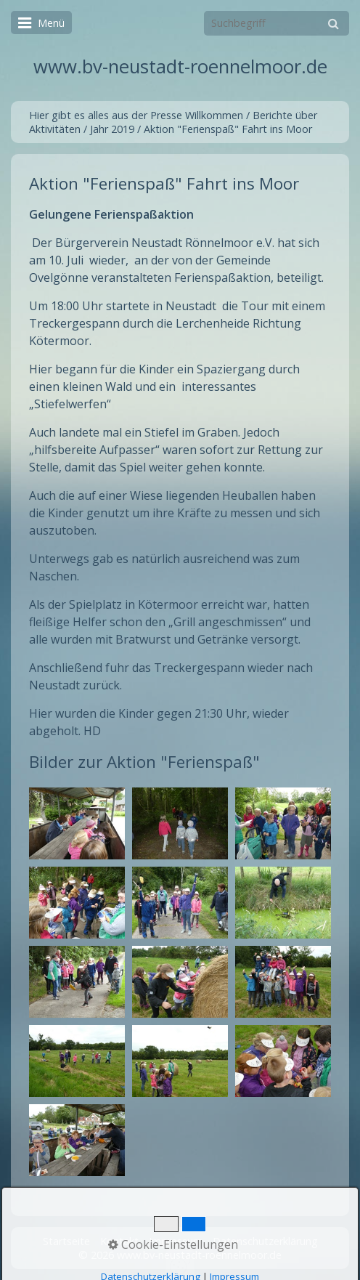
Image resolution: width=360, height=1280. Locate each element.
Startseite (66, 1241)
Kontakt (119, 1241)
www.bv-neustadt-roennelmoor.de (180, 66)
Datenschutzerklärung (265, 1241)
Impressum (175, 1241)
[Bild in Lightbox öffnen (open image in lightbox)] (77, 823)
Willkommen (214, 115)
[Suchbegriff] (276, 23)
